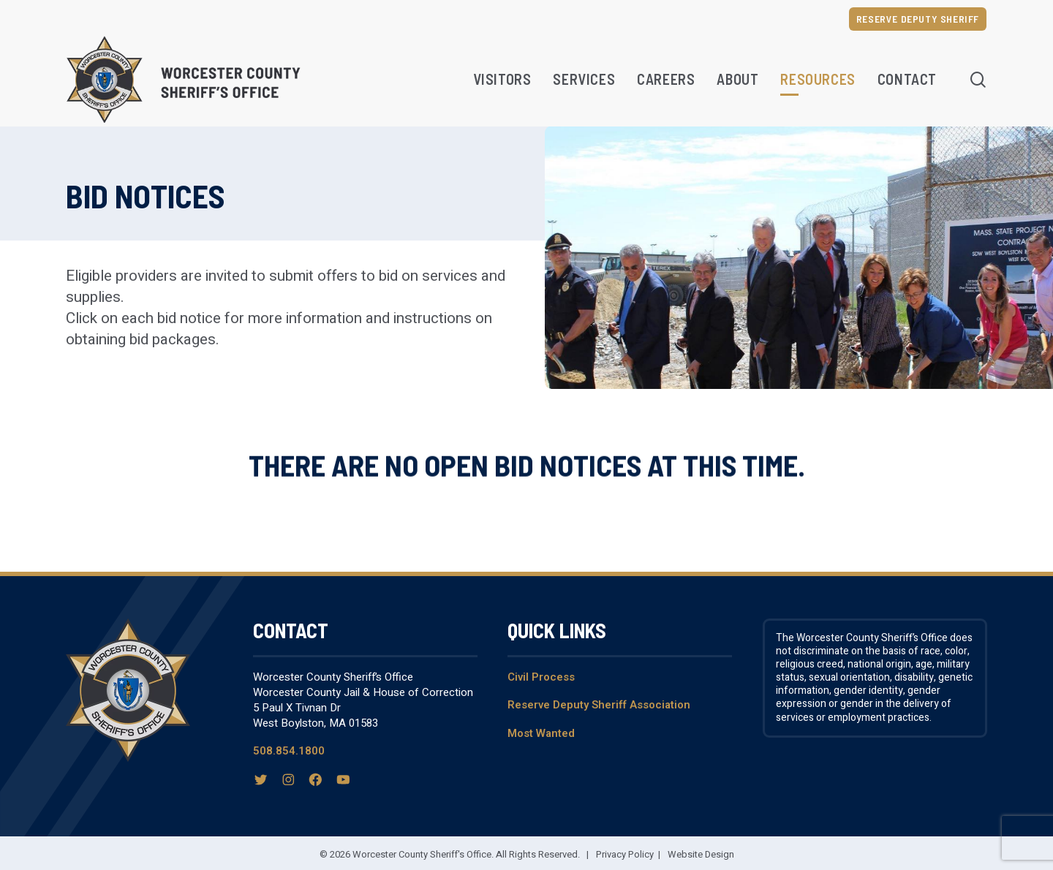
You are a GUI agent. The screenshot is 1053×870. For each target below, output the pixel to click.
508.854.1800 (289, 751)
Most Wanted (541, 733)
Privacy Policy (625, 854)
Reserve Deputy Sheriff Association (598, 705)
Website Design (701, 854)
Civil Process (541, 677)
